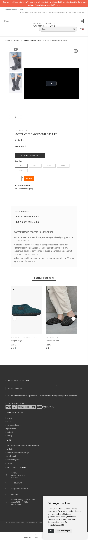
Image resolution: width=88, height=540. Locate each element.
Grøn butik (9, 449)
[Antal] (18, 178)
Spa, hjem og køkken (13, 425)
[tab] (22, 211)
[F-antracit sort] (48, 348)
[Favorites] (27, 536)
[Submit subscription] (54, 388)
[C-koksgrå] (11, 348)
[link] (56, 525)
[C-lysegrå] (13, 348)
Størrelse (18, 161)
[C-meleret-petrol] (15, 348)
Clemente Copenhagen (24, 338)
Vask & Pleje (19, 146)
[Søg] (58, 29)
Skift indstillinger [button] (63, 531)
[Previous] (14, 319)
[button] (22, 185)
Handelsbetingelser (13, 460)
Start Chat (14, 494)
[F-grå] (46, 348)
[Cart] (36, 536)
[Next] (73, 319)
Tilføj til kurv (28, 179)
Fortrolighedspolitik (56, 525)
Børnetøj (9, 436)
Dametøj (9, 418)
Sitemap (9, 463)
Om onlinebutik (11, 456)
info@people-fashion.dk (19, 489)
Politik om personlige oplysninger (17, 452)
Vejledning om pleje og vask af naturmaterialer (22, 445)
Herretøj (8, 421)
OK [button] (51, 531)
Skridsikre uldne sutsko (52, 341)
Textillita (52, 338)
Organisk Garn (11, 429)
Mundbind (9, 432)
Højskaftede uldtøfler (16, 341)
